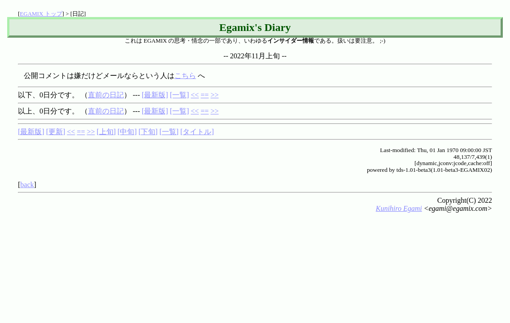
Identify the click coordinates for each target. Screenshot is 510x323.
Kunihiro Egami (399, 208)
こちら (185, 75)
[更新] (55, 131)
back (27, 184)
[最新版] (155, 95)
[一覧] (179, 95)
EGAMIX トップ (41, 13)
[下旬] (148, 131)
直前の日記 (106, 95)
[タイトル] (197, 131)
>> (214, 95)
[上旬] (106, 131)
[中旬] (127, 131)
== (205, 95)
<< (195, 95)
